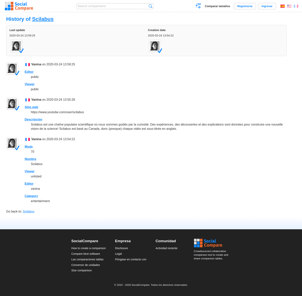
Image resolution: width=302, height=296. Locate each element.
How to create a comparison (88, 248)
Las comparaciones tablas (87, 259)
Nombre (30, 159)
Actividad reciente (167, 248)
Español (282, 6)
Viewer (29, 84)
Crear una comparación (198, 6)
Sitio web (31, 107)
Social (212, 243)
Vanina (36, 64)
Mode (29, 146)
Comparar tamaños (217, 6)
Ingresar (267, 6)
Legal (118, 253)
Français (296, 6)
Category (31, 196)
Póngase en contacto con (130, 259)
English (289, 6)
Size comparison (81, 270)
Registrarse (245, 6)
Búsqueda (150, 6)
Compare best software (85, 253)
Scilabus (43, 19)
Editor (29, 71)
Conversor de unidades (85, 264)
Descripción (33, 119)
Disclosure (121, 248)
